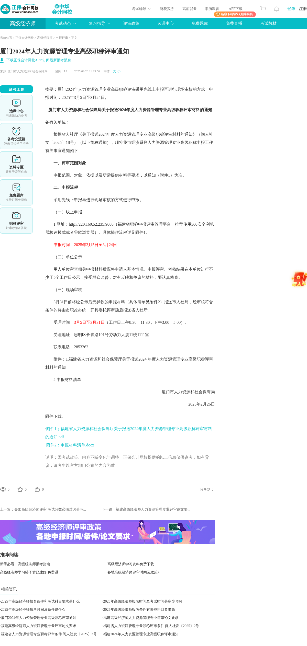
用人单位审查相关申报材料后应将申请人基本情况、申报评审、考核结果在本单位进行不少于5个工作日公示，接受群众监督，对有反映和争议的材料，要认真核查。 (129, 273)
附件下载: (54, 416)
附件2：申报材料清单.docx (70, 445)
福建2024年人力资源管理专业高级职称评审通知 (141, 634)
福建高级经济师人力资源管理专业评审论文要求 (141, 618)
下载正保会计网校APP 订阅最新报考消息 (38, 60)
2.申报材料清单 (63, 379)
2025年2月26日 (197, 404)
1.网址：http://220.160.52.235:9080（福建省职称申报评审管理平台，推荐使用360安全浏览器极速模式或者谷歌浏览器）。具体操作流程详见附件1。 (129, 228)
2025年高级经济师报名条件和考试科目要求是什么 (40, 601)
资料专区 (16, 164)
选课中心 (165, 23)
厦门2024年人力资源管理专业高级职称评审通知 (38, 618)
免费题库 (200, 23)
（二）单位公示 (63, 257)
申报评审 (62, 38)
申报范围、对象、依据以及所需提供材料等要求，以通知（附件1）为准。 (116, 175)
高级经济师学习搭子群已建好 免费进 (29, 572)
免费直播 (234, 23)
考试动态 (62, 23)
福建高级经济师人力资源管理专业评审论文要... (153, 509)
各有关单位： (57, 122)
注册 (303, 8)
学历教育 (212, 9)
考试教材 (268, 23)
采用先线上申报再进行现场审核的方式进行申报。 (94, 200)
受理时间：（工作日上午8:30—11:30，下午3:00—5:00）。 (117, 322)
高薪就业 (189, 9)
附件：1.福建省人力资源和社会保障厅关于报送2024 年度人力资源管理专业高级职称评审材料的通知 (129, 363)
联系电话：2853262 (66, 347)
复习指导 (97, 23)
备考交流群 (16, 136)
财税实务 (167, 9)
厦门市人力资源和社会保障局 (28, 71)
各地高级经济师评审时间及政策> (133, 572)
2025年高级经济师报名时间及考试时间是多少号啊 (142, 601)
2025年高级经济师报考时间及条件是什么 (33, 610)
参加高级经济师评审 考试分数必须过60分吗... (50, 509)
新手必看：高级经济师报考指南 (25, 564)
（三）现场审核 (63, 289)
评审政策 (131, 23)
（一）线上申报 (63, 212)
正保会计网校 (24, 38)
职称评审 (16, 220)
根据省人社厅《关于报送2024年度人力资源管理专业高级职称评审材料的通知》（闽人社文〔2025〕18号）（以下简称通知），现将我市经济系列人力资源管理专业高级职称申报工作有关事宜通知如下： (129, 142)
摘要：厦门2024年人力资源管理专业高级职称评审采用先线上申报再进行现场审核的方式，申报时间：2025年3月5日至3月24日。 (129, 93)
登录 (291, 8)
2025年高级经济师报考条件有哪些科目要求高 (139, 610)
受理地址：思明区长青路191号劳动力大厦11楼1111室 (97, 334)
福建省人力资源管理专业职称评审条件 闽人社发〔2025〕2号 (151, 626)
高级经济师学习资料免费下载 (130, 564)
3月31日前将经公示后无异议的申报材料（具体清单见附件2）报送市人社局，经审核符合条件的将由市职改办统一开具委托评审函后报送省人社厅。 (129, 306)
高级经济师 (23, 23)
